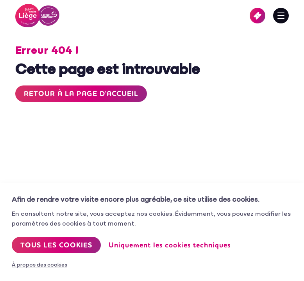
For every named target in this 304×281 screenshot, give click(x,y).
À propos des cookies (39, 265)
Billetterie (257, 15)
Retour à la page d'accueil (81, 93)
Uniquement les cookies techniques (170, 245)
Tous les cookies (56, 245)
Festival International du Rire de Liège (37, 15)
